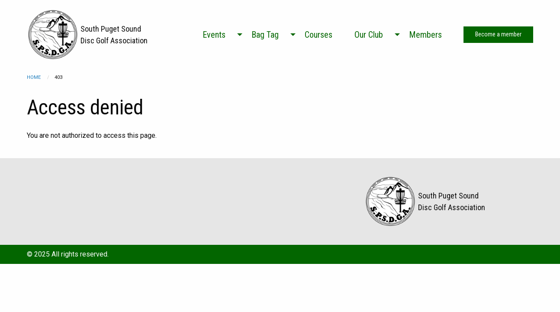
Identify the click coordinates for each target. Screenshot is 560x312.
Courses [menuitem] (318, 34)
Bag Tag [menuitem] (265, 34)
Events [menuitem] (214, 34)
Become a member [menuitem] (498, 34)
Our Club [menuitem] (368, 34)
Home (34, 77)
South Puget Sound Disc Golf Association (114, 34)
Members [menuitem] (425, 34)
